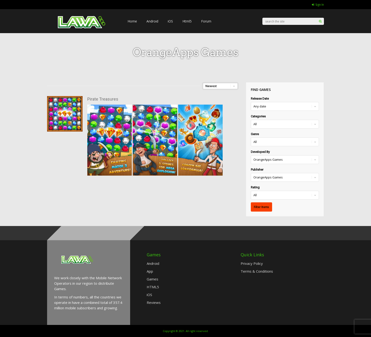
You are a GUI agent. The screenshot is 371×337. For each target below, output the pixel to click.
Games (152, 279)
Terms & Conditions (257, 271)
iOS (170, 21)
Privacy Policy (252, 263)
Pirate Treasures (102, 99)
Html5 (187, 21)
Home (132, 21)
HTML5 (153, 286)
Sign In (318, 5)
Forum (206, 21)
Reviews (154, 302)
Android (152, 21)
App (150, 271)
